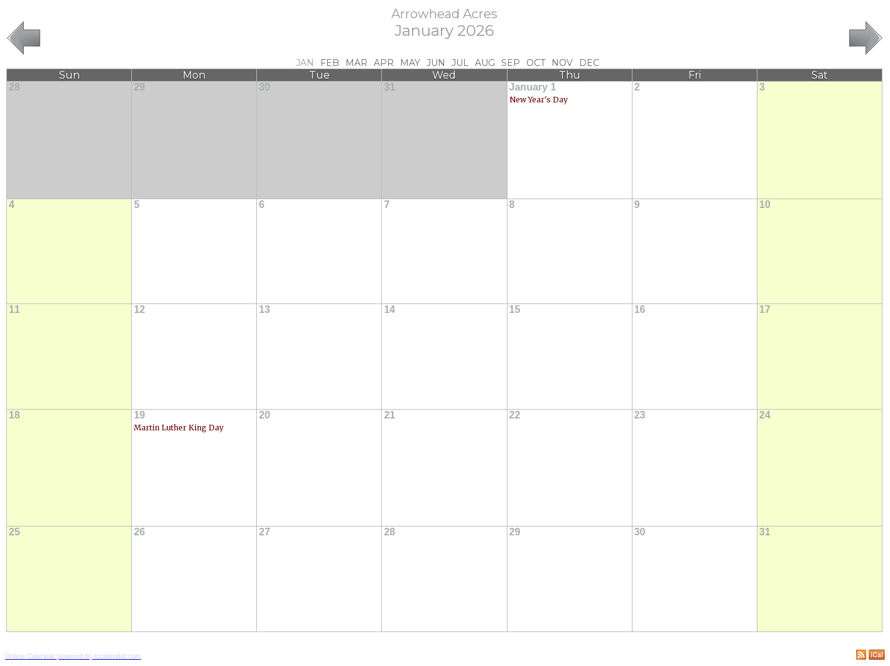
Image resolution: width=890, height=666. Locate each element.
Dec (589, 62)
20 (264, 415)
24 (765, 415)
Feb (329, 62)
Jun (435, 62)
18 (14, 415)
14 (389, 309)
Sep (510, 62)
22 (515, 415)
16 (640, 309)
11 (14, 309)
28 (14, 87)
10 (765, 204)
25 (14, 532)
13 (264, 309)
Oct (535, 62)
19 (139, 415)
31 (389, 87)
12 (139, 309)
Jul (460, 62)
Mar (356, 62)
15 (515, 309)
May (410, 62)
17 (765, 309)
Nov (562, 62)
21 (389, 415)
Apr (384, 62)
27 (264, 532)
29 (139, 87)
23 (640, 415)
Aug (485, 62)
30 (264, 87)
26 (139, 532)
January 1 (532, 87)
